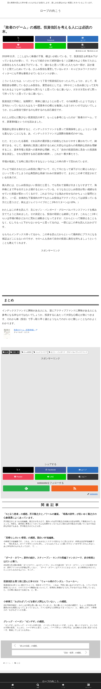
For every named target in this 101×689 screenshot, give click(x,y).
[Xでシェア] (18, 39)
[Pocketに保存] (18, 46)
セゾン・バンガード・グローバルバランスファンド (68, 352)
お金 (5, 352)
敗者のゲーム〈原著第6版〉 (25, 330)
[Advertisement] (50, 271)
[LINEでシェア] (50, 46)
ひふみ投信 (27, 352)
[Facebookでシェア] (50, 39)
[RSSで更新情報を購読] (74, 488)
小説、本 (14, 352)
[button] (82, 46)
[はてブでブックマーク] (82, 39)
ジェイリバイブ (40, 352)
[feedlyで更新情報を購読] (26, 488)
